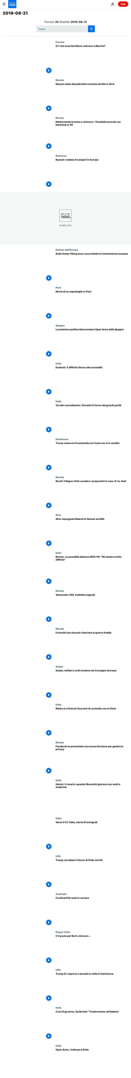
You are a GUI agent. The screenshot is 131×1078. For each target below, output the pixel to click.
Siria (58, 515)
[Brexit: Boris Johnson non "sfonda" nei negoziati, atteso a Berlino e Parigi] (92, 949)
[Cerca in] (65, 28)
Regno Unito (63, 932)
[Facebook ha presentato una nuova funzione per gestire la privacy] (92, 760)
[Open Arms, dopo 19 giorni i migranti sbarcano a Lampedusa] (92, 1063)
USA (58, 856)
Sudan (59, 666)
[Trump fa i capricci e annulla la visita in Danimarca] (92, 987)
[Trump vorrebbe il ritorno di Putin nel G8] (92, 873)
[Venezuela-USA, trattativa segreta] (92, 608)
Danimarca (62, 439)
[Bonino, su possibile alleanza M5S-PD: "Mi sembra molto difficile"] (92, 570)
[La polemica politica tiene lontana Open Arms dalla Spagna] (92, 343)
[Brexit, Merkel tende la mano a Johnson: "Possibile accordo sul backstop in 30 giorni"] (92, 135)
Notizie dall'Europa (67, 249)
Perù (58, 287)
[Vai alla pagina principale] (12, 4)
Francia (60, 42)
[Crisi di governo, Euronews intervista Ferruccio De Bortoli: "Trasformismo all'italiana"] (92, 1025)
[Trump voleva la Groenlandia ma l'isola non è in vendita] (92, 456)
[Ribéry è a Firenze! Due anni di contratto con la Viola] (92, 722)
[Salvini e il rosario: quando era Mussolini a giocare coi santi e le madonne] (92, 798)
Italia (58, 401)
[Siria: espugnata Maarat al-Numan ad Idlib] (92, 532)
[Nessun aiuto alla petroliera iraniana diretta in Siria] (92, 97)
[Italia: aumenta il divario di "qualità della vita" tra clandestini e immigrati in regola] (92, 836)
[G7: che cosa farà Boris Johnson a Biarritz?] (92, 59)
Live (123, 4)
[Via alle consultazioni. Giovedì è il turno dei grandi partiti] (92, 419)
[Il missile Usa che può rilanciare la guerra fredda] (92, 646)
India (58, 363)
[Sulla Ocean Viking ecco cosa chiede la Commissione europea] (92, 267)
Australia (61, 894)
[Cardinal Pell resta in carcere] (92, 911)
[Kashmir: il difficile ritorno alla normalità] (92, 381)
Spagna (60, 325)
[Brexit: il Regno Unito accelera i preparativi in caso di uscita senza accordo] (92, 494)
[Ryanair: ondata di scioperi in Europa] (92, 173)
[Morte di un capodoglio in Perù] (92, 305)
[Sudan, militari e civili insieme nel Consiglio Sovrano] (92, 684)
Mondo (60, 80)
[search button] (91, 28)
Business (61, 155)
